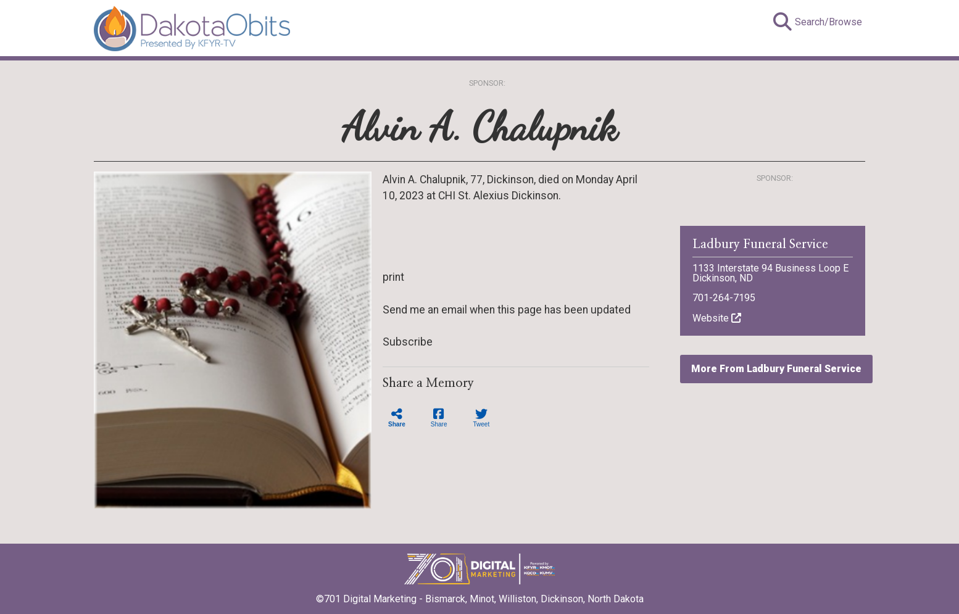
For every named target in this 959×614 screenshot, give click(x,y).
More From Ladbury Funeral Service (776, 369)
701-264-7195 (723, 298)
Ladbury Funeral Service (760, 244)
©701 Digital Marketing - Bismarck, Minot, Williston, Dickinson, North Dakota (480, 595)
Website (716, 318)
